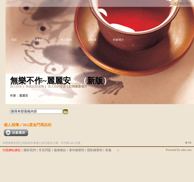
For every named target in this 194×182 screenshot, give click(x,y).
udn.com (186, 150)
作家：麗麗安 (19, 95)
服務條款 (60, 150)
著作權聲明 (76, 150)
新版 (95, 80)
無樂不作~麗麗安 (40, 80)
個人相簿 (66, 39)
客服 (108, 150)
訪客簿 (92, 39)
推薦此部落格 (35, 86)
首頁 (14, 39)
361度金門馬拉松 (37, 125)
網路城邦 (184, 3)
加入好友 (16, 86)
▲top (188, 142)
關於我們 (30, 150)
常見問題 (45, 150)
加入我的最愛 (57, 86)
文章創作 (38, 39)
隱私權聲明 (94, 150)
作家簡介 (118, 39)
